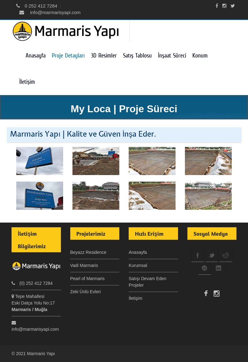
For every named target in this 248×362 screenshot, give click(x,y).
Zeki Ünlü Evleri (85, 291)
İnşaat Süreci (172, 55)
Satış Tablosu (137, 55)
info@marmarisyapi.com (50, 12)
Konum (200, 55)
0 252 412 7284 (36, 5)
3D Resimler (104, 55)
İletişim (27, 81)
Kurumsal (138, 265)
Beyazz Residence (88, 252)
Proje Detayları (68, 55)
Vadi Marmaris (84, 265)
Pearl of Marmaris (87, 278)
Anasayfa (36, 55)
